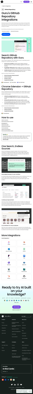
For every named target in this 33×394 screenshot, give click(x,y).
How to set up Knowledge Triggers (7, 130)
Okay (30, 391)
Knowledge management (26, 350)
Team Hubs (14, 334)
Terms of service (12, 387)
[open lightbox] (16, 44)
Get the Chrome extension (6, 129)
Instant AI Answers (8, 76)
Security (3, 350)
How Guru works (4, 325)
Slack (23, 355)
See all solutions (14, 336)
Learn (23, 322)
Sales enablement (25, 345)
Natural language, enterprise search (11, 75)
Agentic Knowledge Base (16, 331)
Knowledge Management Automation (16, 326)
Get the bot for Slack (5, 124)
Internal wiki (4, 333)
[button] (31, 1)
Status (3, 347)
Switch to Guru (24, 347)
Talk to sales (26, 1)
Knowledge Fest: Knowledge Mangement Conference (26, 359)
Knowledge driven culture (26, 353)
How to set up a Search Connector (7, 121)
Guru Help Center (5, 345)
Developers (24, 333)
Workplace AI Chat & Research (15, 323)
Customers (24, 325)
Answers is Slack (7, 78)
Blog (23, 330)
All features (4, 330)
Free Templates (24, 338)
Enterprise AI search (15, 328)
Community (24, 335)
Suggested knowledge (8, 80)
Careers (13, 345)
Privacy (23, 387)
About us (13, 347)
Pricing (3, 322)
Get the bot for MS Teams (6, 126)
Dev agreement (18, 387)
